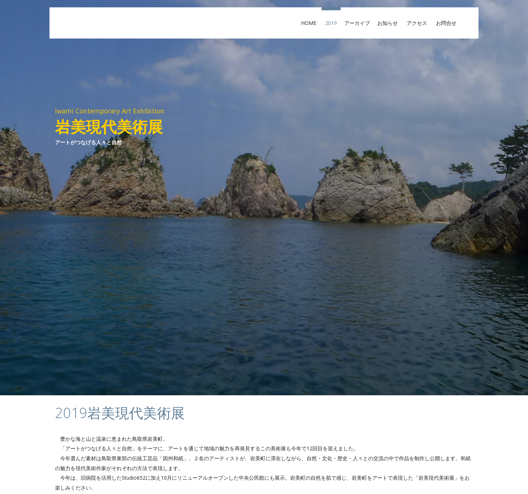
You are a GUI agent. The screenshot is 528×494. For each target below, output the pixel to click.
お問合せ (449, 22)
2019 (331, 22)
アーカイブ (357, 22)
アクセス (419, 22)
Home (311, 22)
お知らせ (390, 22)
